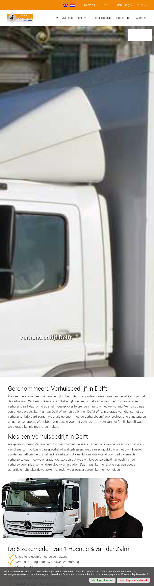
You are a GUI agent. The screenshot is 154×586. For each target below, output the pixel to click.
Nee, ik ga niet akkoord (133, 580)
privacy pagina (109, 574)
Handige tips (124, 17)
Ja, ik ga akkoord (102, 580)
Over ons (67, 17)
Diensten (82, 17)
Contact (142, 17)
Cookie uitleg (128, 574)
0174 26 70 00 (106, 5)
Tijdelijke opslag (102, 17)
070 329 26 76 (139, 5)
